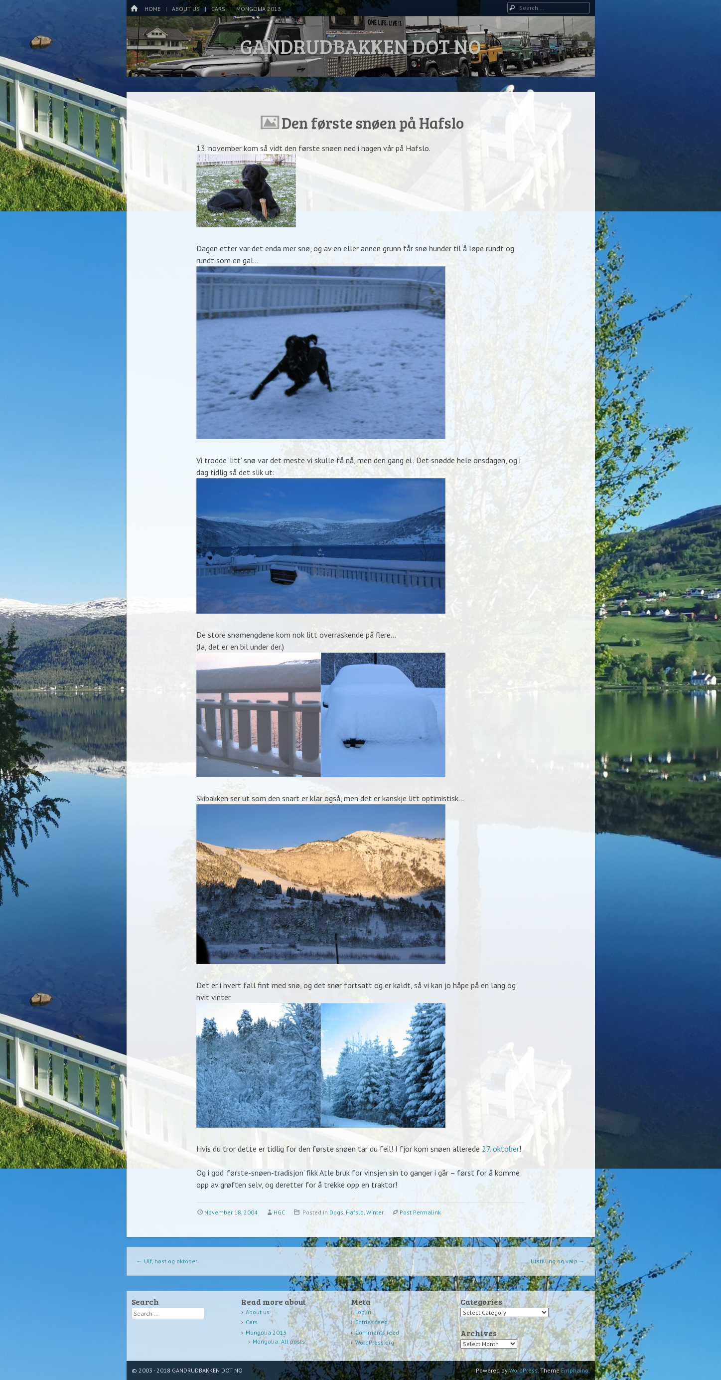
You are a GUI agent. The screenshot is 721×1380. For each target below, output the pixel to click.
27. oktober (500, 1149)
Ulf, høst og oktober (167, 1261)
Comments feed (377, 1332)
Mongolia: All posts (279, 1341)
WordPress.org (374, 1342)
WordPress (523, 1370)
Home (152, 8)
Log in (363, 1312)
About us (186, 8)
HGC (279, 1212)
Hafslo (355, 1212)
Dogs (336, 1212)
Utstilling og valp (558, 1261)
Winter (375, 1212)
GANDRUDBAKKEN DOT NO (360, 45)
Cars (218, 8)
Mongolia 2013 (258, 8)
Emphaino (574, 1370)
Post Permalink (420, 1212)
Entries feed (371, 1322)
